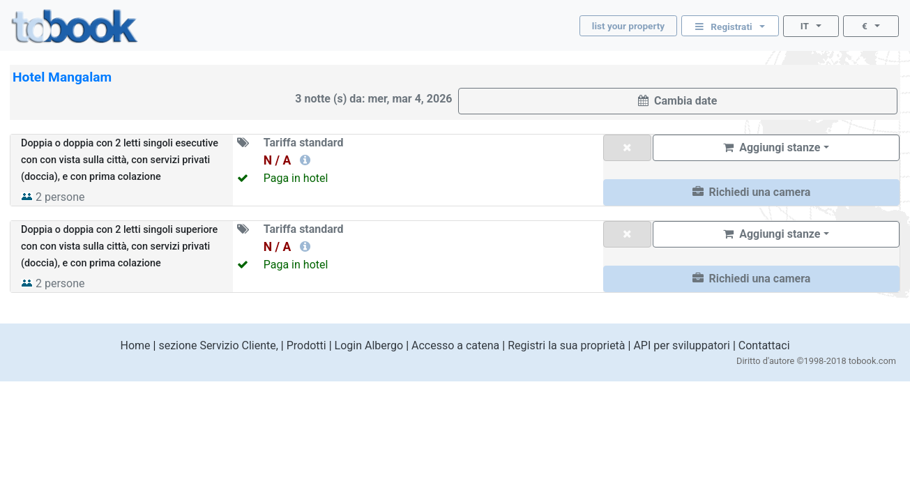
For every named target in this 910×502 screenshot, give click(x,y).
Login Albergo (369, 345)
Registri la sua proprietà (566, 345)
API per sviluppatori (681, 345)
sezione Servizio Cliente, (218, 345)
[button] (751, 192)
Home (135, 345)
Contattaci (764, 345)
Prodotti (306, 345)
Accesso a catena (455, 345)
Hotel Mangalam (62, 77)
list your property (628, 25)
